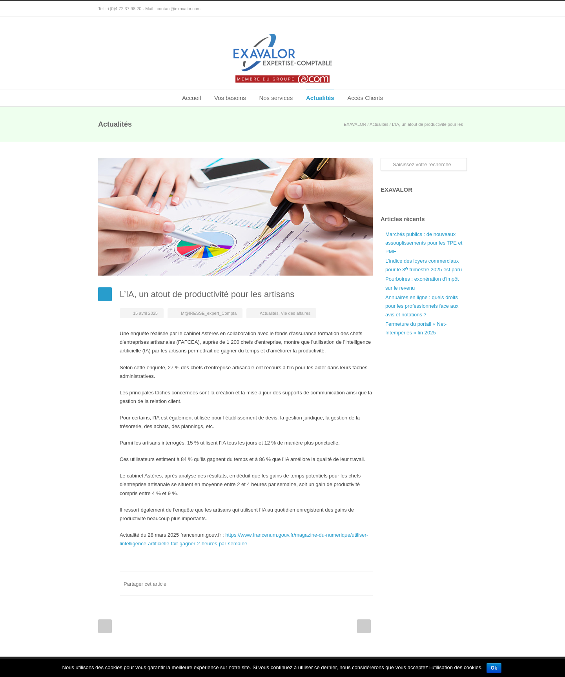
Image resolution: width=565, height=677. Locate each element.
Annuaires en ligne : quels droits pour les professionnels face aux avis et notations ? (421, 306)
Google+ (459, 9)
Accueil (191, 97)
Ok (494, 668)
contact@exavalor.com (178, 8)
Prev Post (105, 626)
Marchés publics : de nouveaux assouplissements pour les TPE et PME (423, 242)
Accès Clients (365, 97)
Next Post (364, 626)
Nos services (276, 97)
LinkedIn (333, 584)
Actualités (320, 97)
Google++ (349, 584)
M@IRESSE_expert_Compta (209, 313)
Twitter (318, 584)
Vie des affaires (295, 313)
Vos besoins (230, 97)
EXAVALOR (355, 124)
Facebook (302, 584)
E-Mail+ (365, 584)
